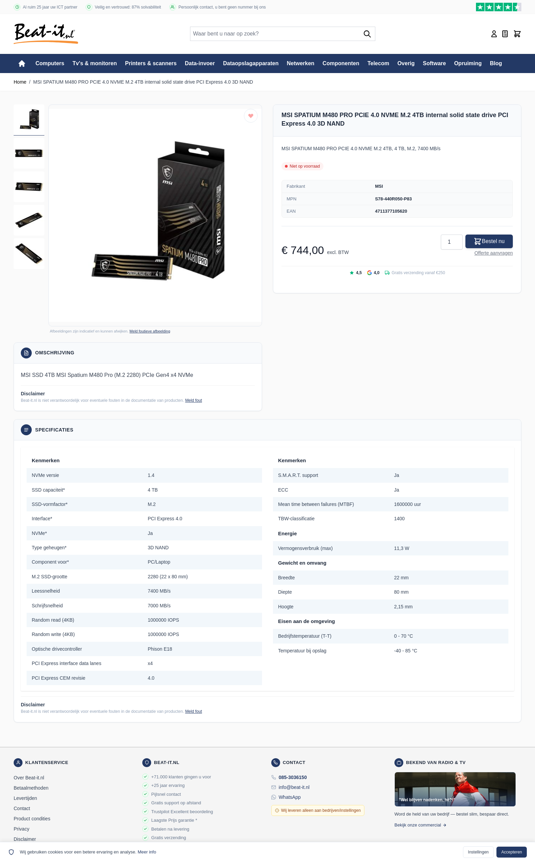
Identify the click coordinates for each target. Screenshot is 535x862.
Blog (496, 63)
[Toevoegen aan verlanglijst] (251, 116)
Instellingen (478, 852)
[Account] (494, 34)
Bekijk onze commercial (420, 825)
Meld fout (193, 400)
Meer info (147, 851)
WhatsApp (290, 797)
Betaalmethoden (31, 788)
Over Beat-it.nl (29, 777)
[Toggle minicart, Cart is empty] (517, 33)
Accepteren (511, 852)
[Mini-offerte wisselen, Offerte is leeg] (505, 33)
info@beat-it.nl (294, 787)
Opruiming (468, 63)
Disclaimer (25, 839)
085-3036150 (293, 777)
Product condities (32, 818)
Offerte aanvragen (493, 253)
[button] (155, 215)
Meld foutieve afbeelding (150, 331)
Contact (22, 808)
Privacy (21, 829)
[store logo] (46, 34)
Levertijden (25, 798)
